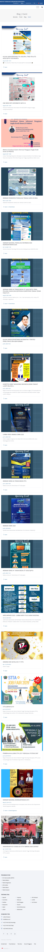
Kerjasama (4, 904)
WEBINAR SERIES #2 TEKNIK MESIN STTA (14, 481)
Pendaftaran (16, 3)
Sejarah (4, 897)
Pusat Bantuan (12, 944)
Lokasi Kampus (6, 917)
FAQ (34, 3)
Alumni (18, 904)
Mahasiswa (19, 909)
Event (5, 67)
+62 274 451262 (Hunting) (9, 922)
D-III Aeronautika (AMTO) (8, 878)
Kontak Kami (28, 3)
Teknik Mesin (11, 207)
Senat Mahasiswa (21, 907)
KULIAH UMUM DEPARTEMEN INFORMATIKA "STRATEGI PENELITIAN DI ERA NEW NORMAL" (19, 340)
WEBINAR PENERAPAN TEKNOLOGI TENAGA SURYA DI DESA (20, 198)
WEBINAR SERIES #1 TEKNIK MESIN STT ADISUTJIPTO (18, 570)
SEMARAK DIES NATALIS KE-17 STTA (13, 662)
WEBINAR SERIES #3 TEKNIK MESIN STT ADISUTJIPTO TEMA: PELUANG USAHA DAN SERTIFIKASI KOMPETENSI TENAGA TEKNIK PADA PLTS (22, 291)
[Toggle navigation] (37, 7)
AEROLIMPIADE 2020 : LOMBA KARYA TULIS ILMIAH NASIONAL (21, 615)
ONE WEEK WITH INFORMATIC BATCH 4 (14, 103)
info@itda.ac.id (6, 919)
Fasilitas (4, 902)
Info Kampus (35, 897)
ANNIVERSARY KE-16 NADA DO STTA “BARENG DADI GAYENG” (21, 846)
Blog (25, 17)
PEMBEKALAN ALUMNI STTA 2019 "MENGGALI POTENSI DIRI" (20, 753)
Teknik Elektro (5, 880)
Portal (20, 17)
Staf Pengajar (20, 902)
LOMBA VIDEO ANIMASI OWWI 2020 (13, 434)
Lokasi (3, 909)
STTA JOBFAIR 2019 (8, 707)
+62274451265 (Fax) (8, 928)
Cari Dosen (34, 902)
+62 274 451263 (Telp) (8, 925)
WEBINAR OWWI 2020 (9, 526)
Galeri (3, 907)
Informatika (5, 885)
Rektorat (19, 900)
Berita (22, 3)
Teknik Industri (6, 890)
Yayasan (19, 897)
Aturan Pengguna (28, 944)
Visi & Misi (4, 900)
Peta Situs (20, 944)
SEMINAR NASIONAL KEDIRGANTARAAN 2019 (16, 800)
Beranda (15, 17)
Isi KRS (33, 900)
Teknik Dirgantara (12, 810)
